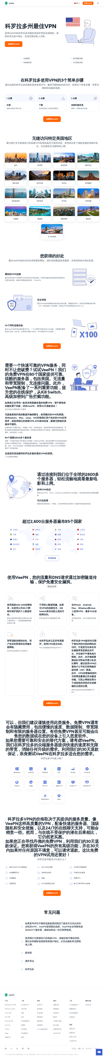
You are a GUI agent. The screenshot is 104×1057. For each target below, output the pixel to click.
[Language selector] (77, 3)
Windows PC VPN (10, 1005)
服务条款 (40, 1021)
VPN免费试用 (25, 1021)
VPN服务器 (24, 1033)
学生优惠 (24, 1029)
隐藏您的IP (72, 1009)
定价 (22, 1017)
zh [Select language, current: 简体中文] (77, 3)
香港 (80, 549)
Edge (6, 1033)
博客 (22, 1037)
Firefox (7, 1029)
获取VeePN (88, 3)
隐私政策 (40, 1017)
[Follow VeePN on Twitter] (11, 1048)
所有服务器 (52, 558)
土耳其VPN (72, 1041)
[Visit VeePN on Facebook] (5, 1048)
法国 (80, 539)
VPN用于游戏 (57, 1021)
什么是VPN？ (25, 1005)
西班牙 (36, 549)
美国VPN (72, 1029)
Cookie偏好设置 (42, 1029)
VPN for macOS (10, 1009)
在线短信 (72, 1017)
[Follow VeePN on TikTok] (17, 1048)
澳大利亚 (15, 544)
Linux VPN (8, 1013)
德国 (35, 535)
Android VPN (9, 1021)
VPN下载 (24, 1009)
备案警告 (40, 1025)
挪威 (58, 535)
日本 (35, 539)
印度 (58, 530)
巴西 (13, 535)
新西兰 (14, 539)
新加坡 (81, 535)
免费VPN (7, 1037)
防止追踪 (56, 1025)
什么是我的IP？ (74, 1005)
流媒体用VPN (57, 1029)
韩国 (58, 549)
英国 (80, 544)
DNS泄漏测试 (73, 1013)
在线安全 (56, 1013)
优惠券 (23, 1025)
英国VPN (72, 1033)
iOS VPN (7, 1017)
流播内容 (56, 1005)
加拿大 (36, 530)
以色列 (14, 530)
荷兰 (13, 549)
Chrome (7, 1025)
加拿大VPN (72, 1037)
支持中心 (40, 1005)
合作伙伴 (88, 1005)
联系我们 (40, 1009)
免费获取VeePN (14, 44)
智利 (58, 539)
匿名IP (55, 1017)
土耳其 (81, 530)
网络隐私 (56, 1009)
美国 (58, 544)
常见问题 (40, 1013)
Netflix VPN (56, 1033)
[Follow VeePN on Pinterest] (28, 1048)
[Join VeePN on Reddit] (22, 1048)
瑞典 (35, 544)
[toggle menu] (98, 3)
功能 (22, 1013)
